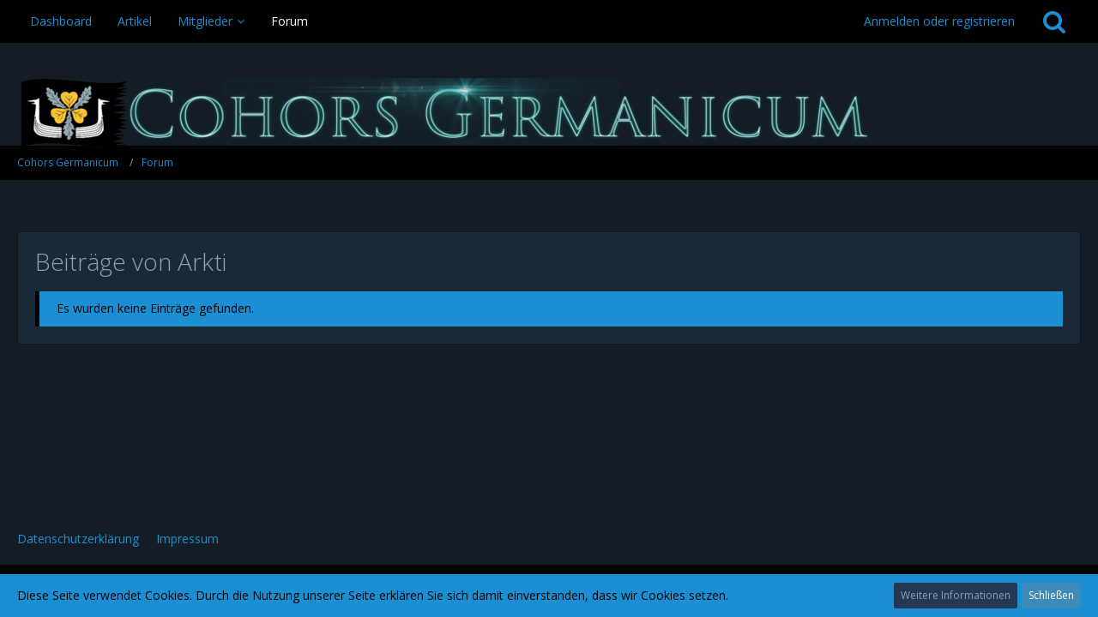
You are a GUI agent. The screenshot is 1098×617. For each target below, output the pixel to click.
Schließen (1051, 595)
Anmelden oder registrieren (939, 21)
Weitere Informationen (956, 595)
